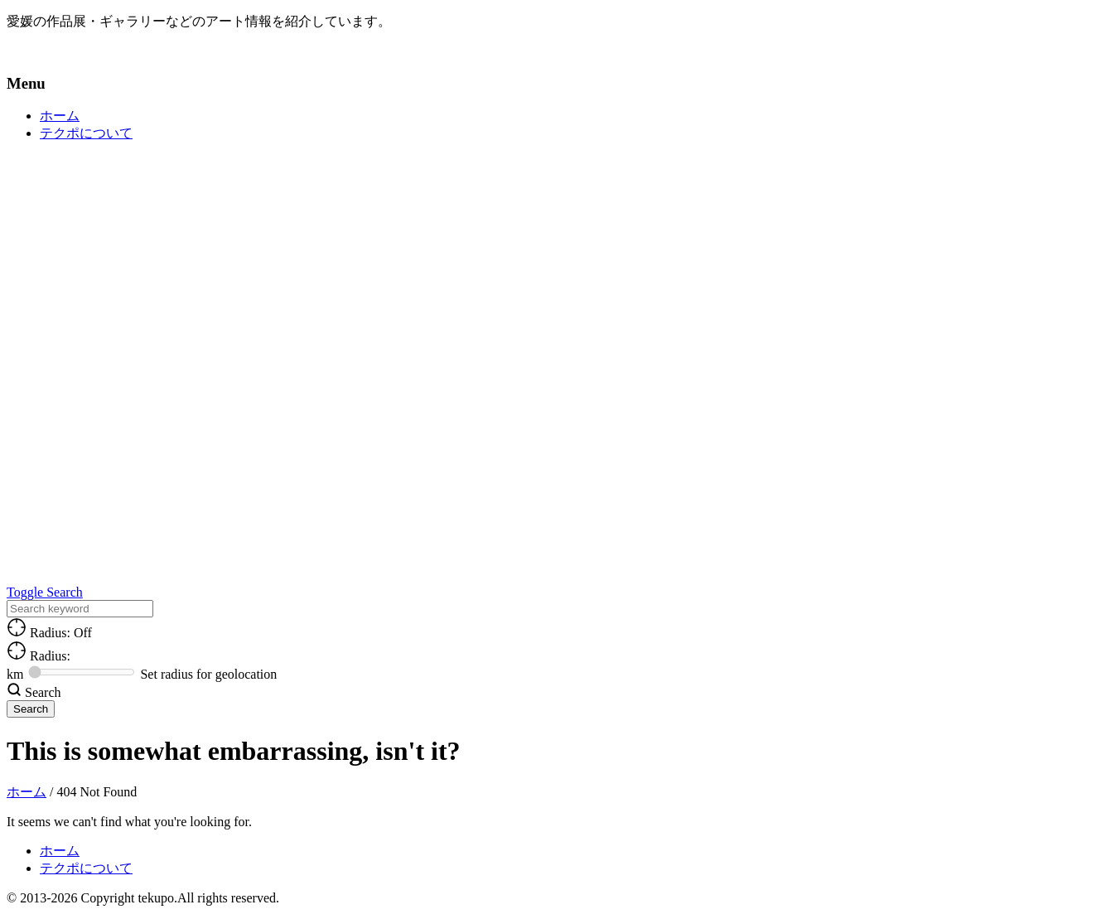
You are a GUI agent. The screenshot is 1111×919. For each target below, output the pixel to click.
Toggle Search (45, 592)
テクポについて (86, 133)
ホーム (60, 116)
